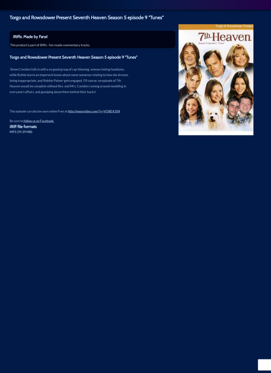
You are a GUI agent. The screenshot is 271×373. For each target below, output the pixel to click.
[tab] (92, 37)
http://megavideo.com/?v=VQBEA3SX (94, 114)
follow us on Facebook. (38, 124)
